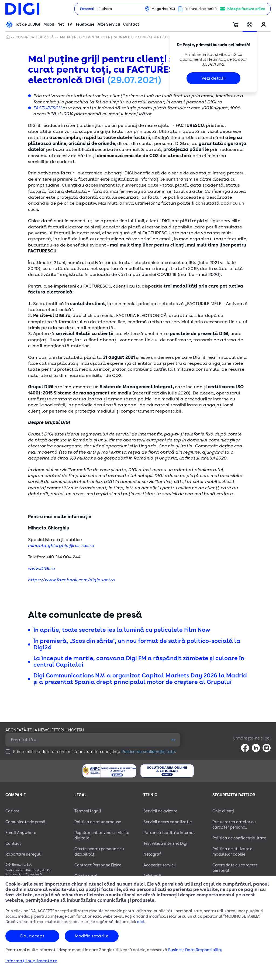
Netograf (152, 854)
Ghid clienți (223, 811)
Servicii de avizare (160, 811)
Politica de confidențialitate (148, 751)
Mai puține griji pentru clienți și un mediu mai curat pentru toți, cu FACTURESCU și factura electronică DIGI (156, 37)
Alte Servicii (109, 24)
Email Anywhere (20, 832)
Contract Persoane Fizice (97, 865)
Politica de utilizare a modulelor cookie (232, 851)
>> (173, 739)
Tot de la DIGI (27, 24)
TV (69, 24)
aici (140, 921)
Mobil (48, 24)
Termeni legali (87, 811)
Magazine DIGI (163, 9)
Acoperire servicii (159, 865)
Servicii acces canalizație (167, 822)
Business (105, 9)
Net (60, 24)
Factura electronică (201, 9)
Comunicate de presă (35, 37)
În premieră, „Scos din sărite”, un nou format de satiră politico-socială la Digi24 (136, 644)
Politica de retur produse (97, 822)
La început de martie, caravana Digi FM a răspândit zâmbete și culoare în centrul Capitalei (138, 661)
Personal (87, 9)
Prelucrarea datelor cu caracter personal (234, 824)
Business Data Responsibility (195, 950)
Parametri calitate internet (169, 832)
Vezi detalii (213, 78)
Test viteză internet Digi (165, 843)
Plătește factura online (246, 9)
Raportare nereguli (23, 854)
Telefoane (84, 24)
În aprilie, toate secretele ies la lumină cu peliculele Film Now (121, 630)
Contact (131, 24)
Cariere (12, 811)
